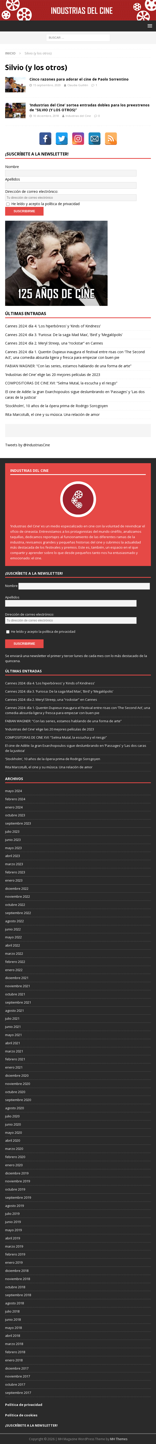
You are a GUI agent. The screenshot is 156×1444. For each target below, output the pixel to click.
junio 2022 (13, 929)
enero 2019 (14, 1262)
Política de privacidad (23, 1404)
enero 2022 (14, 970)
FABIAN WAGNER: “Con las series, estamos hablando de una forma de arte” (68, 365)
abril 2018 (12, 1335)
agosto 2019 (14, 1205)
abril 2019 (12, 1238)
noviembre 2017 (17, 1376)
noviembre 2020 (17, 1083)
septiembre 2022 (18, 912)
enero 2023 (14, 880)
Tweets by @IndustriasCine (27, 444)
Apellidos (12, 179)
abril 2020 (12, 1140)
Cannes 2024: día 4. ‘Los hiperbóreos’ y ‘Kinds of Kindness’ (53, 326)
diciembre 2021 (16, 977)
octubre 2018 (15, 1287)
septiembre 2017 (18, 1392)
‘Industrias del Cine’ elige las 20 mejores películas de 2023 (52, 374)
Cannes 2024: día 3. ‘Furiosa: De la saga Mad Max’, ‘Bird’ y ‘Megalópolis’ (63, 334)
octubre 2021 (15, 994)
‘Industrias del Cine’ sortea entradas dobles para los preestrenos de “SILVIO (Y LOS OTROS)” (89, 107)
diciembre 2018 (16, 1270)
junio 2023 (13, 839)
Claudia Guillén (77, 85)
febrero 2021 (15, 1059)
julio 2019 (12, 1213)
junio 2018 (13, 1319)
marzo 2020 (14, 1148)
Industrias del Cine (78, 116)
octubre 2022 (15, 904)
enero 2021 (14, 1067)
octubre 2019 (15, 1189)
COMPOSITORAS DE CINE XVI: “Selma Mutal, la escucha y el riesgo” (61, 383)
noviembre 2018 (17, 1278)
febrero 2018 (15, 1352)
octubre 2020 (15, 1092)
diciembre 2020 (16, 1075)
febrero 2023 (15, 872)
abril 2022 (12, 945)
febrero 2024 (15, 799)
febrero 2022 (15, 961)
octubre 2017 (15, 1384)
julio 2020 (12, 1116)
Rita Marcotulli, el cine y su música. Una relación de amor (52, 414)
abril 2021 (12, 1043)
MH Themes (118, 1439)
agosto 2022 (14, 921)
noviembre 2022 (17, 896)
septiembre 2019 (18, 1197)
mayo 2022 (13, 937)
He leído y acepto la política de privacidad (45, 203)
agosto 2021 (14, 1010)
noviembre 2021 (17, 986)
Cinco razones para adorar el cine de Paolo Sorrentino (79, 79)
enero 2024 (14, 807)
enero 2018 (14, 1360)
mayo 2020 (13, 1132)
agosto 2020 (14, 1108)
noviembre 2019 (17, 1181)
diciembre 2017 (16, 1368)
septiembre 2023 (18, 823)
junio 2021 (13, 1026)
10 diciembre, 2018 (46, 116)
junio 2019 (13, 1221)
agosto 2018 (14, 1303)
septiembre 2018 (18, 1295)
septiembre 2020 (18, 1099)
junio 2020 (13, 1124)
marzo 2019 (14, 1246)
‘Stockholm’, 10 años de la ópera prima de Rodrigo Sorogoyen (56, 405)
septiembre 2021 (18, 1002)
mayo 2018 (13, 1327)
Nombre (12, 166)
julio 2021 (12, 1018)
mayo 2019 (13, 1230)
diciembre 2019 (16, 1173)
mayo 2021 (13, 1034)
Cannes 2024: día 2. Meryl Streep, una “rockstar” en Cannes (54, 343)
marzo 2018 (14, 1343)
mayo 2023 (13, 848)
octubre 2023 (15, 815)
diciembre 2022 (16, 888)
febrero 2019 (15, 1254)
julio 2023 (12, 831)
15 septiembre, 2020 (47, 85)
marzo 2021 (14, 1051)
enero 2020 (14, 1165)
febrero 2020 (15, 1156)
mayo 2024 (13, 790)
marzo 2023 (14, 864)
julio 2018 (12, 1311)
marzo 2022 (14, 953)
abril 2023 (12, 855)
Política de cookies (21, 1415)
